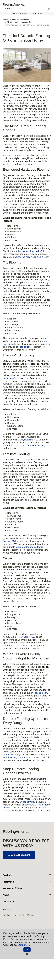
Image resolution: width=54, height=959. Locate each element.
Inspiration (27, 881)
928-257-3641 (8, 9)
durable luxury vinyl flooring (30, 445)
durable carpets (24, 645)
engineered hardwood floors (28, 257)
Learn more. (23, 945)
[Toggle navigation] (48, 8)
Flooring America (9, 19)
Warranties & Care (27, 888)
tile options (26, 347)
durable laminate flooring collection (25, 547)
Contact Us (27, 901)
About (27, 895)
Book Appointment (19, 855)
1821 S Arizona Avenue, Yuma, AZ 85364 (18, 915)
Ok (27, 949)
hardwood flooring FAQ (30, 251)
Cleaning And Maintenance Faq (19, 22)
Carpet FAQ (29, 637)
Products (27, 875)
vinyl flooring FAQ (29, 439)
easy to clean (40, 693)
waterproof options (13, 378)
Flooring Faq (25, 19)
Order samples (27, 802)
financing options (16, 757)
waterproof (30, 569)
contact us (8, 754)
